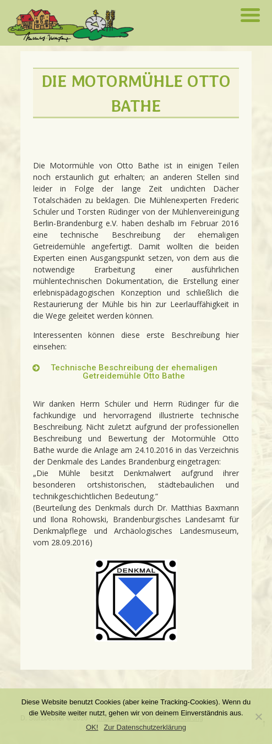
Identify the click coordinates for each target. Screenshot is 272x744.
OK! (92, 727)
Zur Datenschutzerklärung (145, 727)
